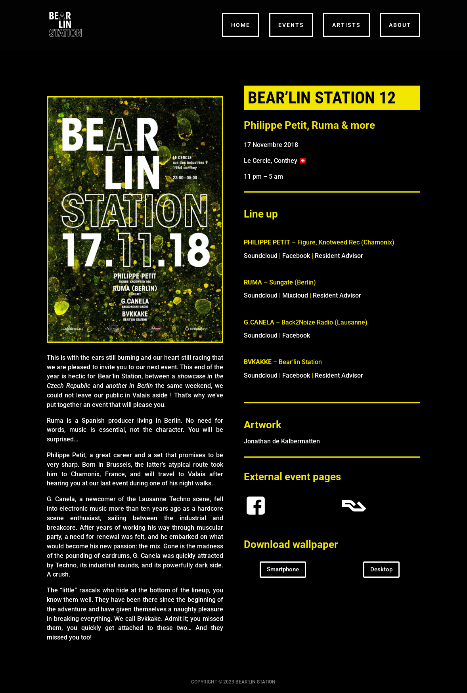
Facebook (296, 256)
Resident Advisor (339, 256)
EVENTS (291, 25)
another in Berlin (129, 385)
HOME (240, 25)
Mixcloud (295, 295)
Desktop (381, 569)
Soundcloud (261, 256)
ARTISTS (346, 25)
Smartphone (283, 569)
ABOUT (400, 25)
